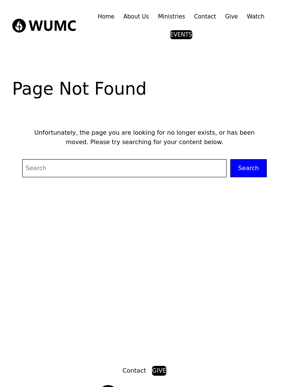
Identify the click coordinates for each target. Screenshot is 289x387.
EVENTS (181, 34)
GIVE (159, 370)
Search (248, 168)
